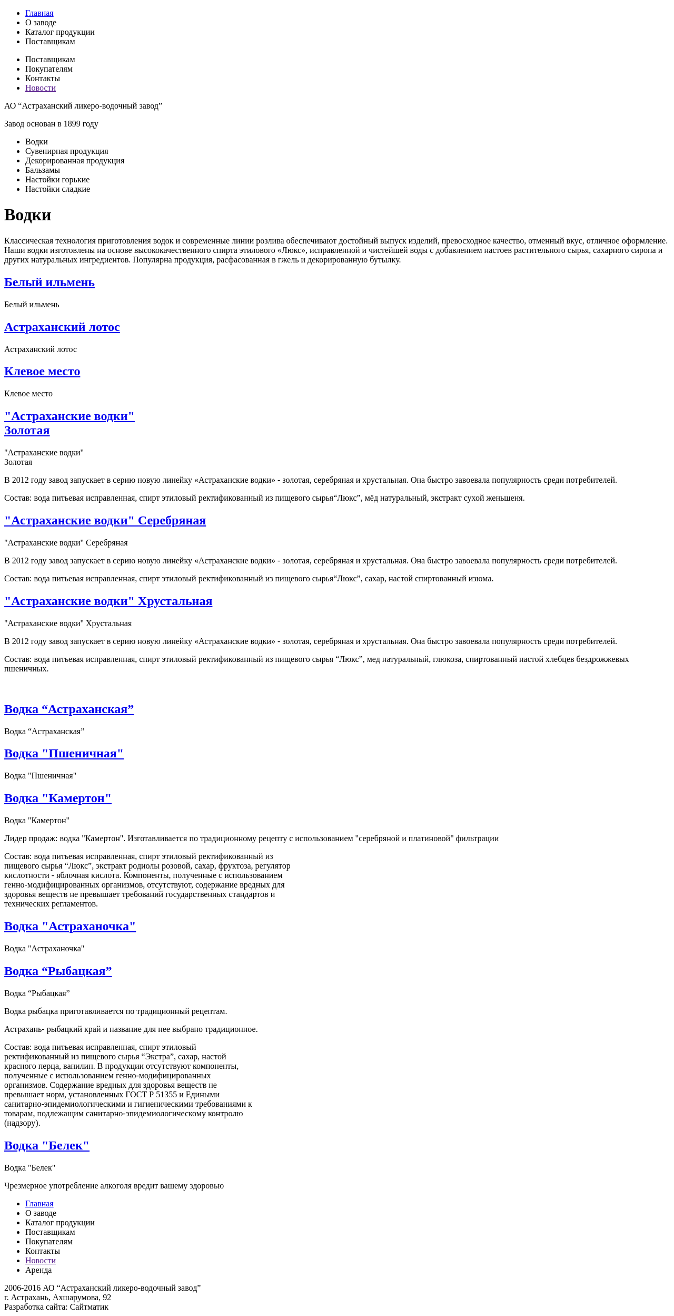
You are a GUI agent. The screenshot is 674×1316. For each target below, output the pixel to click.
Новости (40, 87)
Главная (39, 12)
